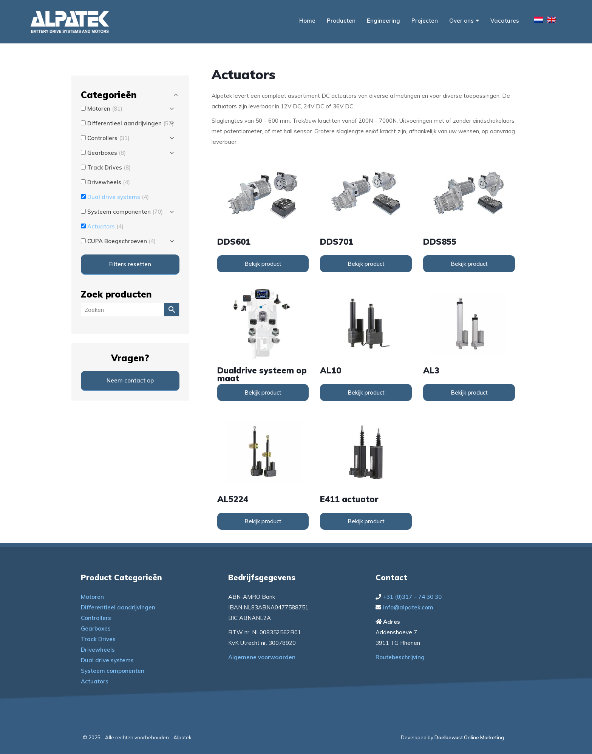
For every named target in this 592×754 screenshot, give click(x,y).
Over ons (464, 20)
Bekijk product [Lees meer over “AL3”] (469, 392)
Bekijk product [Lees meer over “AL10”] (366, 392)
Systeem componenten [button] (125, 211)
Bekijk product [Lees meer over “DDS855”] (469, 263)
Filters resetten (130, 264)
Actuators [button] (105, 226)
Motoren (92, 596)
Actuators (94, 681)
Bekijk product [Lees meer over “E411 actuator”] (366, 521)
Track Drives (98, 639)
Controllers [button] (108, 138)
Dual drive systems (107, 660)
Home (307, 20)
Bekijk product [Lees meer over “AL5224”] (262, 521)
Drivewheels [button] (108, 182)
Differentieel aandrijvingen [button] (130, 123)
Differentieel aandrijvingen (118, 607)
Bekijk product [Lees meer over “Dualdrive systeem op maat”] (262, 392)
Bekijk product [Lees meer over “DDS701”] (366, 263)
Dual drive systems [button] (118, 196)
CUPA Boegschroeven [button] (121, 241)
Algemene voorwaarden (261, 657)
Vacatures (504, 20)
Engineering (383, 20)
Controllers (96, 617)
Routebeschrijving (400, 657)
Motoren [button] (104, 108)
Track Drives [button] (109, 167)
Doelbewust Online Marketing (469, 737)
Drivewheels (98, 649)
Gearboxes (96, 628)
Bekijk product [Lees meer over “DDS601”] (262, 263)
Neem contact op (130, 380)
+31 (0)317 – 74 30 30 (412, 596)
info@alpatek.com (408, 607)
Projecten (424, 20)
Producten (341, 20)
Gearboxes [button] (106, 152)
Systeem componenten (112, 670)
